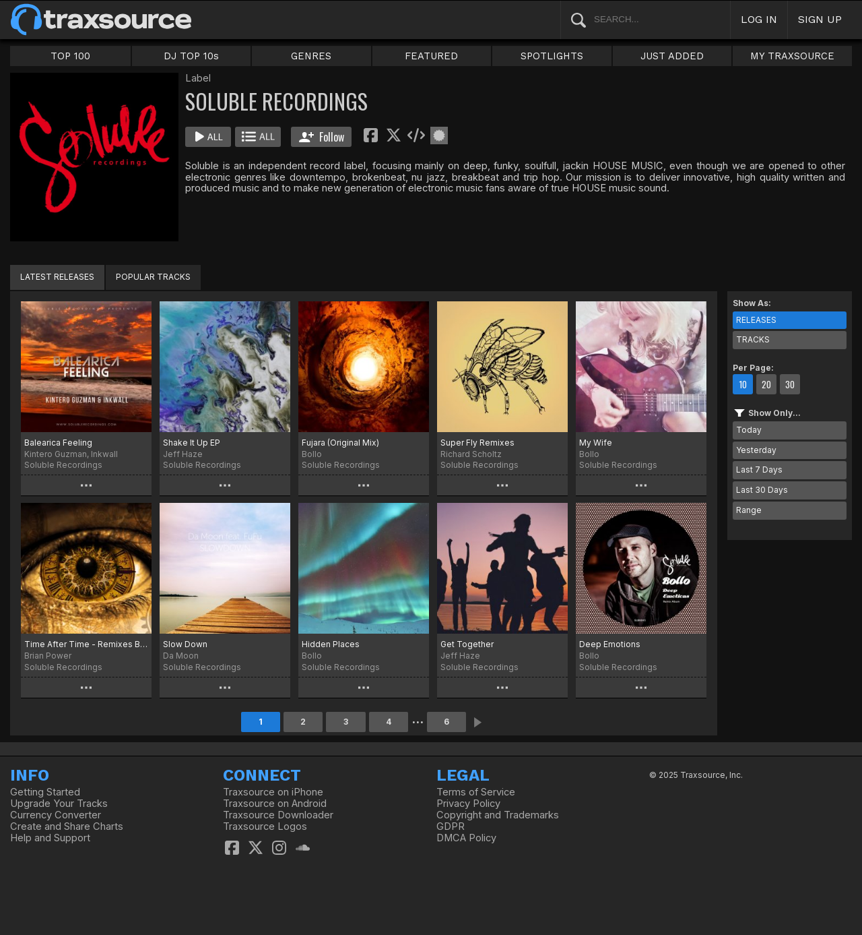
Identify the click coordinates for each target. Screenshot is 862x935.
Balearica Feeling (58, 443)
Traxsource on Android (275, 803)
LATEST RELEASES (57, 277)
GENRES (311, 56)
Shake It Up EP (191, 443)
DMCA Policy (466, 838)
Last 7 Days (759, 469)
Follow (321, 137)
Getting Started (45, 792)
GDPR (450, 826)
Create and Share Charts (66, 826)
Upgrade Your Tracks (59, 803)
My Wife (595, 443)
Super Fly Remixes (477, 443)
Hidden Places (331, 644)
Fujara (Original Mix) (340, 443)
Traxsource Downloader (278, 815)
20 (766, 384)
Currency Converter (55, 815)
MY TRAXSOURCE (792, 56)
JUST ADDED (672, 56)
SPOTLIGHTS (552, 56)
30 (790, 384)
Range (749, 510)
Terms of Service (475, 792)
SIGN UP (820, 19)
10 (743, 384)
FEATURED (431, 56)
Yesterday (756, 450)
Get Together (467, 644)
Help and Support (50, 838)
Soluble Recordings (63, 465)
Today (749, 430)
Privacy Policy (468, 803)
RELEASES (756, 320)
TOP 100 (70, 56)
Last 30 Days (762, 490)
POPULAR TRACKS (153, 277)
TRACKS (753, 339)
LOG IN (759, 19)
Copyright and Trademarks (497, 815)
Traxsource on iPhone (273, 792)
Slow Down (185, 644)
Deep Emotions (609, 644)
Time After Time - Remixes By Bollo (86, 644)
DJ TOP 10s (191, 56)
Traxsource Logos (265, 826)
